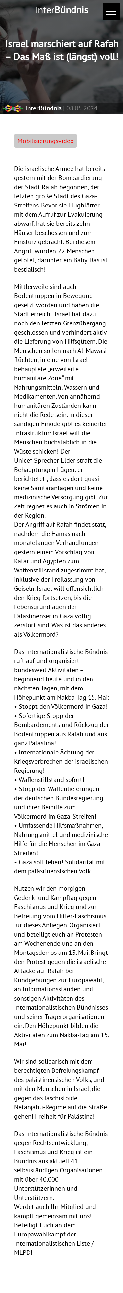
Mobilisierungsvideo (45, 141)
